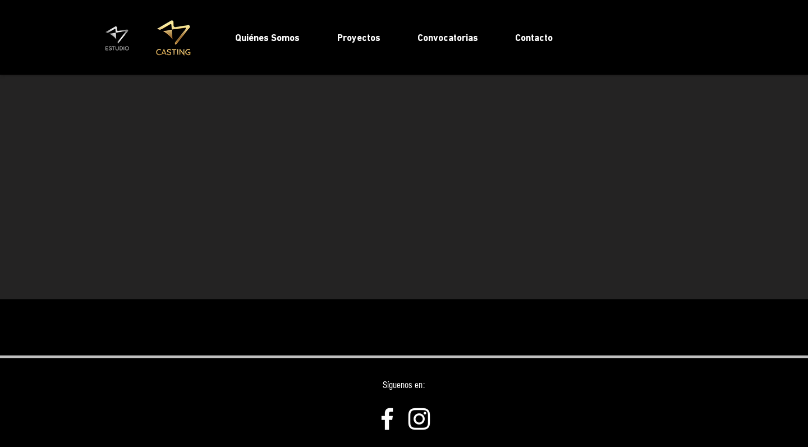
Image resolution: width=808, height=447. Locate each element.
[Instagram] (419, 419)
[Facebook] (387, 419)
